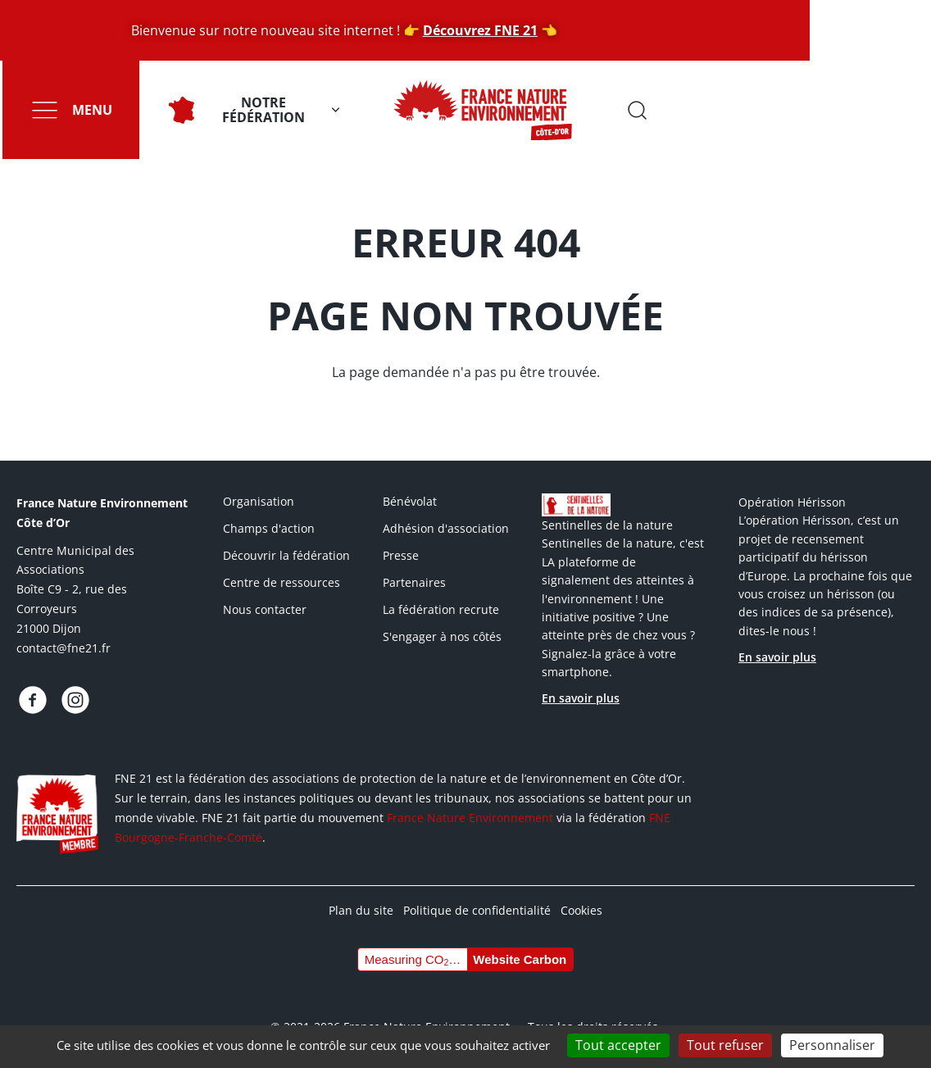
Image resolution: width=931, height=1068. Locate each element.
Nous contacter (265, 609)
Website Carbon (519, 959)
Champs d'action (269, 528)
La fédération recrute (441, 609)
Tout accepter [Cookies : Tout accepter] (618, 1045)
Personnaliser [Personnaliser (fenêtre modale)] (832, 1045)
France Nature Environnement (470, 817)
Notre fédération (261, 109)
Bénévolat (410, 501)
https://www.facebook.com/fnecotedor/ (32, 700)
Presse (401, 555)
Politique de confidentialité (477, 910)
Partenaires (414, 582)
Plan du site (361, 910)
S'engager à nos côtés (442, 636)
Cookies (581, 910)
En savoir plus (581, 698)
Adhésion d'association (446, 528)
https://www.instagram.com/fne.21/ (75, 700)
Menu (90, 110)
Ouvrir (906, 110)
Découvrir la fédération (286, 555)
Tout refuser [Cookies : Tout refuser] (725, 1045)
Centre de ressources (281, 582)
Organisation (258, 501)
